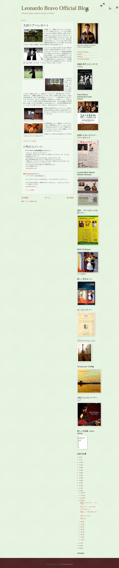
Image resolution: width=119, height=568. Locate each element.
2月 (81, 537)
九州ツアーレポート (85, 516)
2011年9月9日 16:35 (31, 168)
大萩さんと (83, 518)
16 (80, 477)
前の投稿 (70, 198)
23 (80, 459)
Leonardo (28, 173)
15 (80, 480)
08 (80, 548)
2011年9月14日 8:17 (31, 186)
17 (80, 475)
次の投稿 (24, 198)
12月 (81, 492)
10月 (81, 498)
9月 (81, 500)
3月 (81, 534)
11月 (81, 495)
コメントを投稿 (30, 190)
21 (80, 465)
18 (80, 472)
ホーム (47, 198)
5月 (81, 529)
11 (80, 490)
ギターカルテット (85, 509)
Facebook (79, 56)
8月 (81, 521)
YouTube (79, 54)
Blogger (71, 564)
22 (80, 462)
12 (80, 488)
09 (80, 545)
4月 (81, 532)
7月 (81, 524)
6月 (81, 527)
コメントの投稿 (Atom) (30, 201)
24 (80, 457)
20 (80, 467)
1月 (81, 539)
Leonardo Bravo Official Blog (55, 8)
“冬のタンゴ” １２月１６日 (87, 506)
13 (80, 485)
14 (80, 483)
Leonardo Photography (83, 59)
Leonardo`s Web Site (82, 52)
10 (80, 543)
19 (80, 470)
